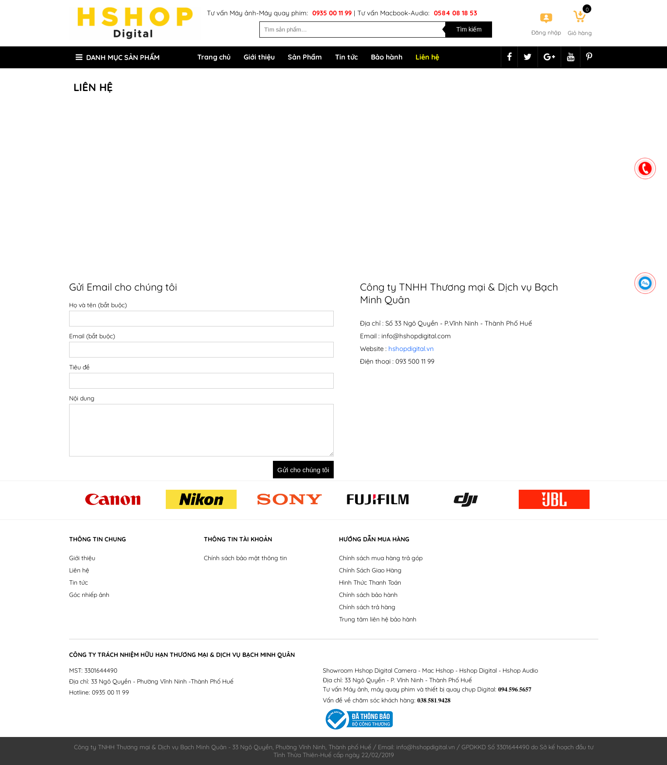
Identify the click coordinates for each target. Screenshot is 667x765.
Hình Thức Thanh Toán (370, 582)
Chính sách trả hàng (367, 607)
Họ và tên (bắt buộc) (98, 305)
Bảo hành (386, 57)
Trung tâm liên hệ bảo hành (377, 619)
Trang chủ (213, 57)
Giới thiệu (259, 57)
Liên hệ (427, 57)
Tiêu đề (79, 367)
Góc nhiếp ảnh (89, 595)
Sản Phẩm (305, 57)
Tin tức (346, 57)
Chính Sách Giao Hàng (370, 570)
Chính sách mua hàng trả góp (381, 558)
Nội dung (81, 398)
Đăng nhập (546, 32)
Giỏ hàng (580, 32)
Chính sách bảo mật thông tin (245, 558)
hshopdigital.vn (411, 348)
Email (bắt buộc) (92, 336)
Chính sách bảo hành (368, 595)
